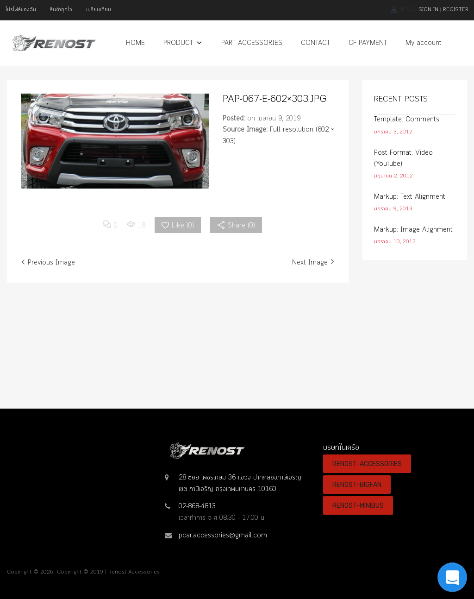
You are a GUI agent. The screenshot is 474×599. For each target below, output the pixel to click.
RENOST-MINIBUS (358, 505)
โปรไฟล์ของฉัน (21, 9)
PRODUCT (183, 43)
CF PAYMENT (368, 43)
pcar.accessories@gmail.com (223, 535)
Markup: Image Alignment (413, 229)
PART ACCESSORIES (251, 43)
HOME (135, 43)
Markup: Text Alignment (409, 197)
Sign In (428, 9)
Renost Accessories (134, 572)
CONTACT (315, 43)
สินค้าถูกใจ (61, 9)
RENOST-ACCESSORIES (367, 463)
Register (455, 9)
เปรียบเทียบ (98, 9)
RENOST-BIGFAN (356, 484)
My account (423, 43)
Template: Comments (406, 119)
